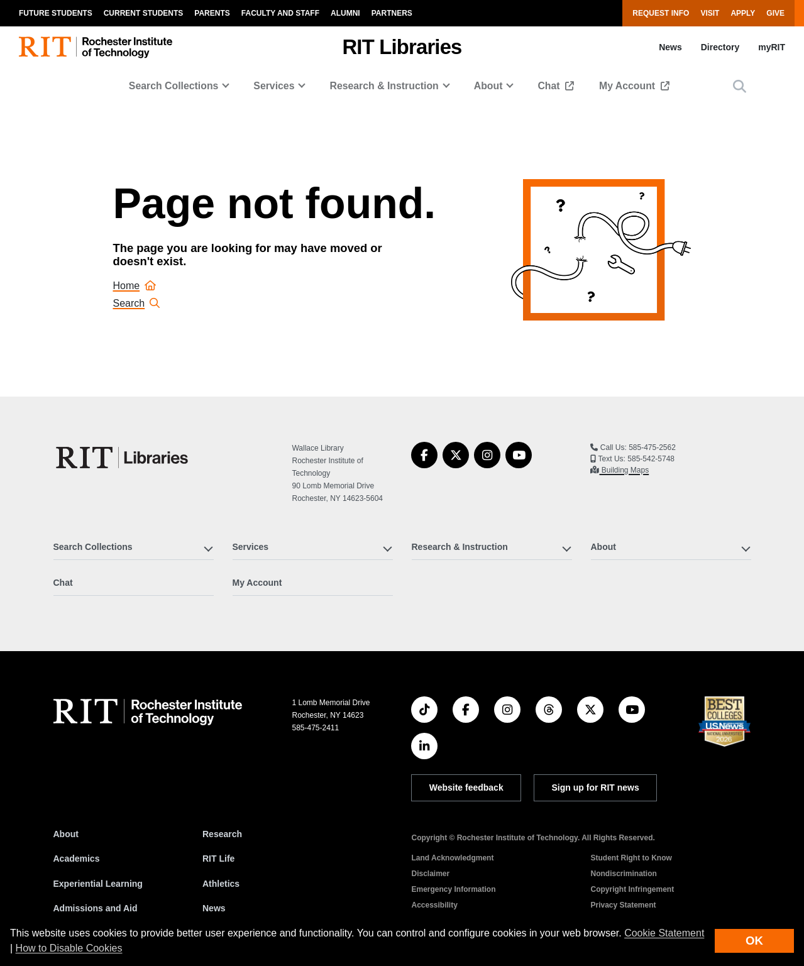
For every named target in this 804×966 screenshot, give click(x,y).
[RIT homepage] (95, 47)
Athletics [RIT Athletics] (221, 884)
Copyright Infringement (632, 889)
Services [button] (273, 85)
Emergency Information (453, 889)
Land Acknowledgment (452, 857)
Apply (742, 13)
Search (136, 303)
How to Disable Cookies (69, 948)
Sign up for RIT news (595, 787)
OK (754, 940)
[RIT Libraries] (123, 457)
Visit (709, 13)
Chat (550, 85)
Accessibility (434, 905)
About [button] (488, 85)
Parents (211, 13)
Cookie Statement (664, 933)
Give (775, 13)
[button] (739, 86)
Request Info (660, 13)
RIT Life (218, 858)
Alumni (345, 13)
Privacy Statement (623, 905)
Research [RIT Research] (222, 834)
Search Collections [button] (174, 85)
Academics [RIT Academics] (76, 858)
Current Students (144, 13)
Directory (720, 47)
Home (135, 285)
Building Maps (624, 470)
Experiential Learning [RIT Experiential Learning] (98, 884)
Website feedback (466, 787)
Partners (392, 13)
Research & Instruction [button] (383, 85)
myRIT (771, 47)
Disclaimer (430, 873)
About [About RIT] (66, 834)
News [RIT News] (214, 908)
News (670, 47)
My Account (628, 85)
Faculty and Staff (280, 13)
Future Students (55, 13)
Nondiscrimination (623, 873)
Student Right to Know (630, 857)
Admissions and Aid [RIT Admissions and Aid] (95, 908)
